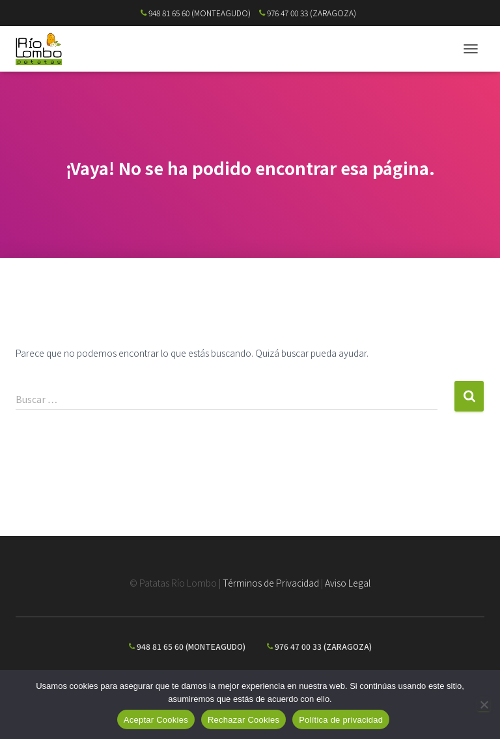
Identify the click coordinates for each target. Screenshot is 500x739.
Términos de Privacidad (271, 582)
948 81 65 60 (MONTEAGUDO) (196, 12)
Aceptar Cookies (156, 720)
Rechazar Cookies (243, 720)
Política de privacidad (341, 720)
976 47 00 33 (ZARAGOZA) (307, 12)
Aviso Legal (347, 582)
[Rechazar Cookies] (483, 704)
